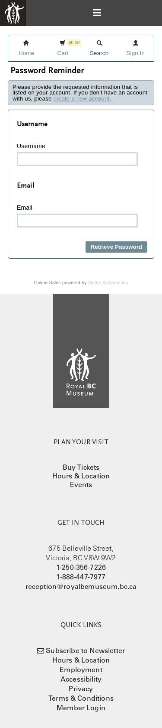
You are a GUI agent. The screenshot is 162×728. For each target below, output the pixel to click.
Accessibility (81, 679)
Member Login (81, 707)
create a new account (81, 98)
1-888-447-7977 (80, 576)
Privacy (81, 688)
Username (77, 154)
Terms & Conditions (81, 698)
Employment (81, 669)
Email (77, 216)
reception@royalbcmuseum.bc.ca (81, 586)
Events (81, 484)
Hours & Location (81, 475)
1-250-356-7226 (81, 567)
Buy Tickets (81, 467)
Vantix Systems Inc (108, 282)
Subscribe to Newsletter (85, 650)
